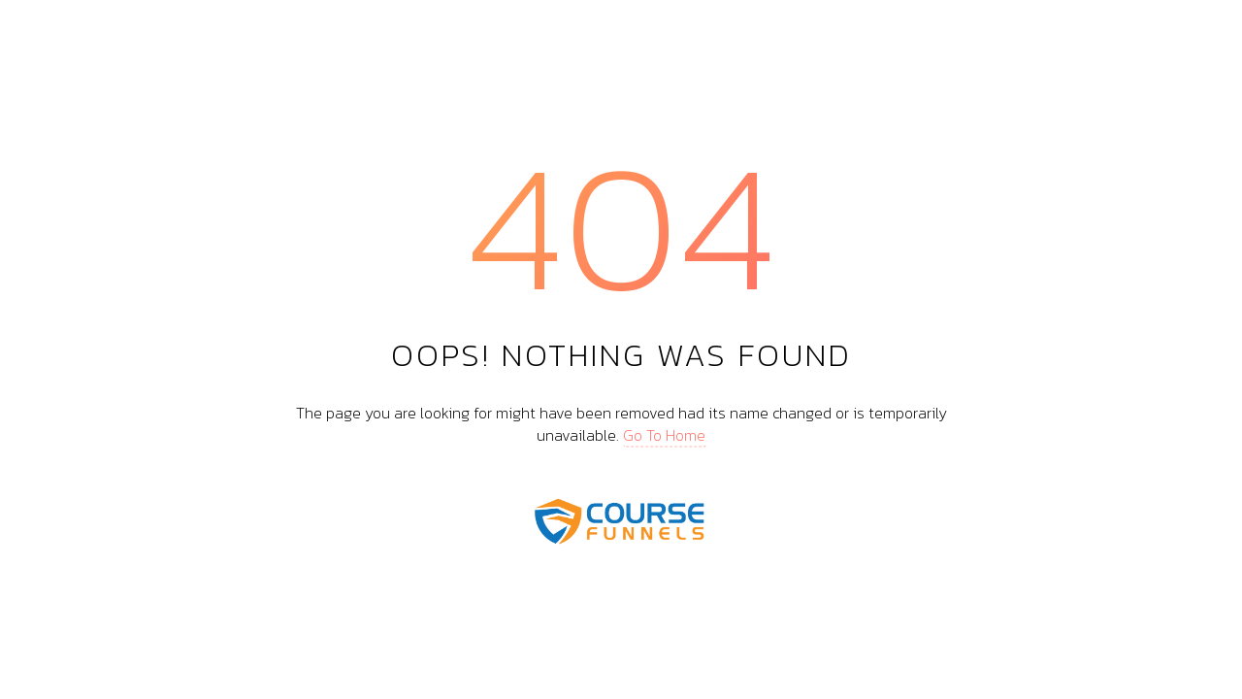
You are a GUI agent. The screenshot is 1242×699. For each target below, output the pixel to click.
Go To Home (664, 434)
